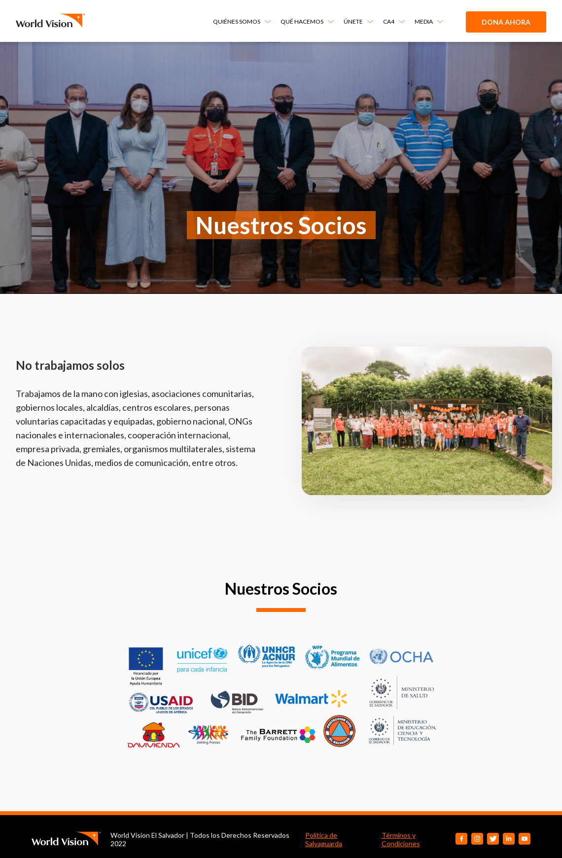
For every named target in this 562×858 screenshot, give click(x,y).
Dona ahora (506, 22)
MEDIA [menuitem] (424, 21)
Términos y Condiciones (401, 839)
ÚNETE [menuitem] (353, 21)
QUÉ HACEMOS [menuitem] (302, 21)
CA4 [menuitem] (388, 21)
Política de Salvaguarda (323, 839)
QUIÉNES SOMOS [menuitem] (236, 21)
